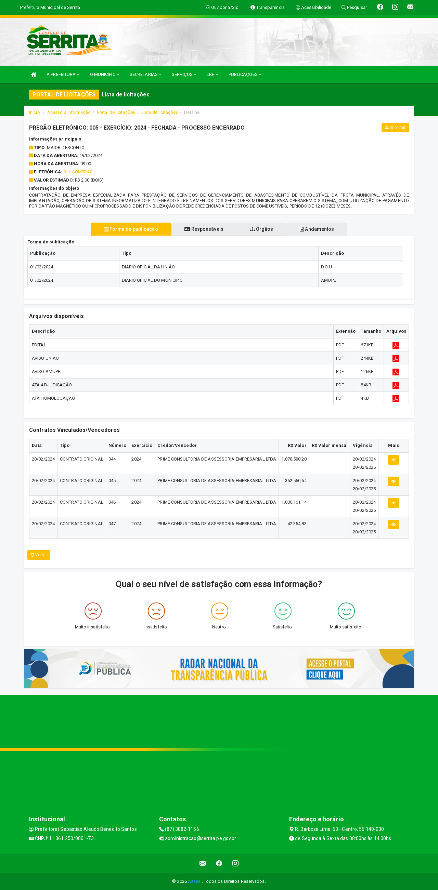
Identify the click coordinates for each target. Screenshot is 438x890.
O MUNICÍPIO (104, 74)
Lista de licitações (159, 112)
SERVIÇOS (184, 74)
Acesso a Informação (69, 112)
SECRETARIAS (146, 74)
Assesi (195, 881)
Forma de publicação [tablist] (128, 229)
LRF (212, 74)
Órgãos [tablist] (262, 229)
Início (34, 112)
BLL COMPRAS (78, 171)
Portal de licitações (116, 112)
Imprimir (395, 127)
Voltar (39, 555)
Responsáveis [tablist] (202, 229)
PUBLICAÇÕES (245, 74)
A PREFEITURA (63, 74)
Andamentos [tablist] (320, 229)
